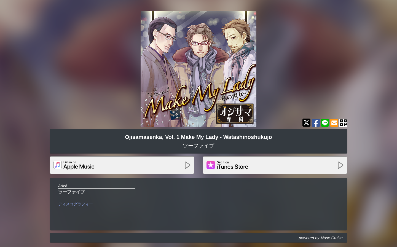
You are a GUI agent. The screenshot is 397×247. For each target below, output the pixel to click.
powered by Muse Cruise (321, 238)
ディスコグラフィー (75, 204)
